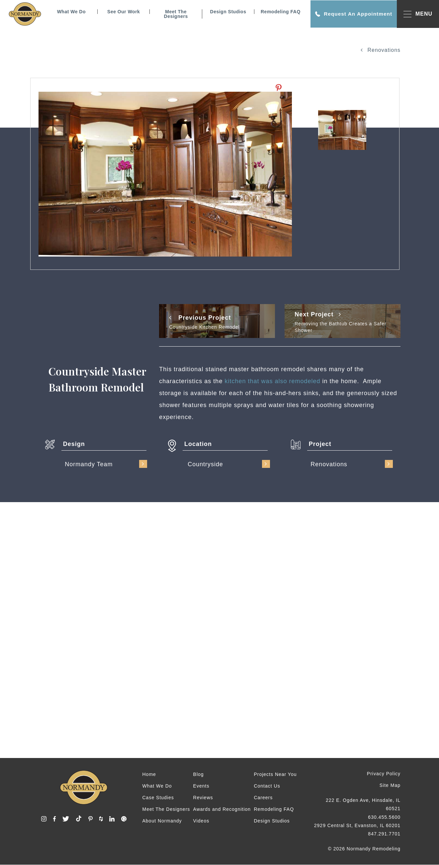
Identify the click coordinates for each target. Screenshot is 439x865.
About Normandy (162, 820)
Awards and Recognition (222, 809)
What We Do (70, 11)
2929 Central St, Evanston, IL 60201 (357, 825)
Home (149, 774)
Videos (201, 820)
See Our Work (122, 11)
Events (201, 786)
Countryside (229, 464)
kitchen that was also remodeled (272, 381)
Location (198, 444)
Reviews (203, 797)
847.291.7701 (384, 833)
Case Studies (158, 797)
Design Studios (227, 11)
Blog (198, 774)
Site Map (390, 785)
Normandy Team (106, 464)
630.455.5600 (384, 817)
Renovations (380, 50)
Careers (263, 797)
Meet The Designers (175, 14)
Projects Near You (275, 774)
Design (74, 444)
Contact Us (267, 786)
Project (320, 444)
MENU (417, 14)
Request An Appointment (352, 14)
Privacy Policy (383, 773)
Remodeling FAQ (279, 11)
